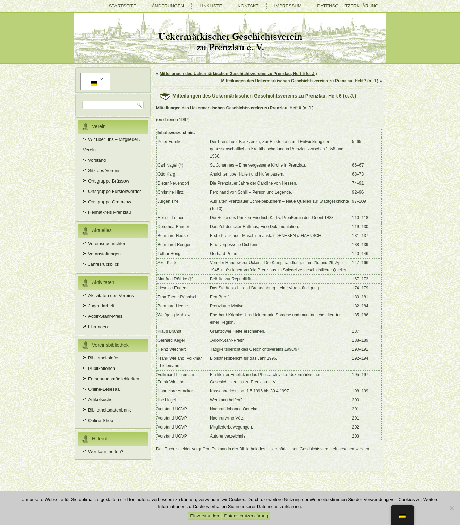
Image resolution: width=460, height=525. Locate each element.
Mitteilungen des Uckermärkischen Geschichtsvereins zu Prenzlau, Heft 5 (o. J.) (238, 73)
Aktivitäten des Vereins (111, 295)
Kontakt (248, 5)
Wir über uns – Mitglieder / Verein (112, 144)
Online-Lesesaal (104, 389)
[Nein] (451, 508)
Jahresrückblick (103, 264)
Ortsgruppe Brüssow (108, 181)
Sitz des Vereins (104, 170)
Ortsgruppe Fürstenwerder (114, 191)
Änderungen (168, 5)
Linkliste (210, 5)
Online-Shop (100, 420)
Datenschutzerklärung (347, 5)
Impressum (288, 5)
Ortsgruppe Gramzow (109, 201)
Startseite (122, 5)
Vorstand (97, 160)
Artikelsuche (100, 399)
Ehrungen (98, 326)
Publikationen (101, 368)
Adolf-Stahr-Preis (105, 316)
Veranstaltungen (104, 253)
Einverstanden (204, 515)
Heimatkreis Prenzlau (109, 212)
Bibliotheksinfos (103, 358)
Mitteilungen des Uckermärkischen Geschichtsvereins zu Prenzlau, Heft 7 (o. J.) (299, 80)
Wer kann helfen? (105, 451)
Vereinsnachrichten (107, 243)
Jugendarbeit (101, 305)
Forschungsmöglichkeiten (113, 378)
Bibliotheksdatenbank (109, 410)
